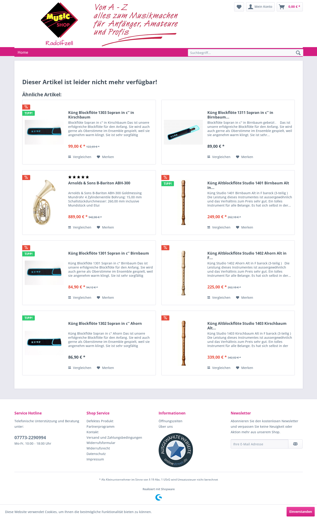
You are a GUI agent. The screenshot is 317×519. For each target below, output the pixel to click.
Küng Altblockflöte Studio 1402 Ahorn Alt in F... (247, 255)
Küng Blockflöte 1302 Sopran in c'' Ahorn (105, 323)
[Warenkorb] (290, 6)
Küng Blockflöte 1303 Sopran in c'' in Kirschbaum (101, 114)
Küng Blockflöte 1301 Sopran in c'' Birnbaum (108, 253)
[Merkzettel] (239, 6)
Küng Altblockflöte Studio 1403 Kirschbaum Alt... (247, 325)
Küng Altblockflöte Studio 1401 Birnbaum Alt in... (248, 185)
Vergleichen (79, 157)
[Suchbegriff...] (245, 52)
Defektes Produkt (100, 421)
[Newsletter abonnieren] (295, 444)
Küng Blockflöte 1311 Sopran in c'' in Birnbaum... (240, 114)
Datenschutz (96, 454)
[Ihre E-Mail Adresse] (259, 444)
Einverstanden (300, 511)
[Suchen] (298, 53)
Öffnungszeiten (170, 421)
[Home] (22, 52)
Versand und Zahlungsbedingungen (114, 437)
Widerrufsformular (101, 443)
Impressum (95, 459)
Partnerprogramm (100, 426)
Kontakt (92, 432)
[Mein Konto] (260, 6)
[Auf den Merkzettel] (105, 157)
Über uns (166, 426)
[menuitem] (239, 6)
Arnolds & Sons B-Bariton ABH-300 (99, 183)
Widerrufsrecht (98, 448)
